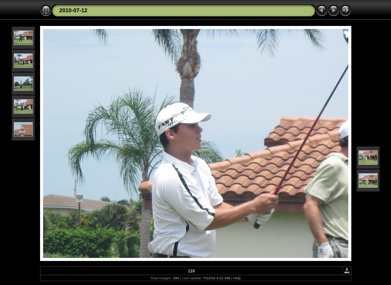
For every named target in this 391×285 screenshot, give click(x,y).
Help (237, 278)
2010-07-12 (74, 10)
